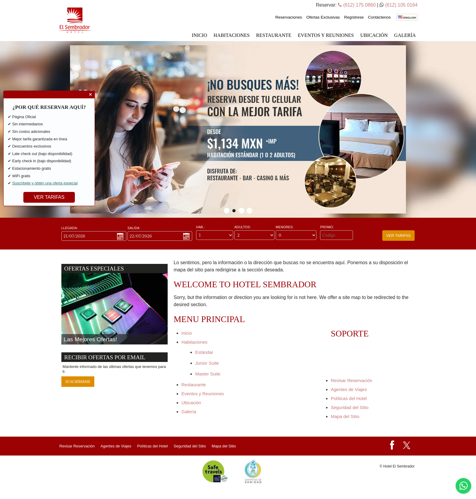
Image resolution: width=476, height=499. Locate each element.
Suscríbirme (77, 381)
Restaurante (273, 35)
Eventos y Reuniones (326, 35)
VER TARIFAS (49, 196)
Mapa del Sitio (345, 416)
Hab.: (200, 227)
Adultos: (242, 227)
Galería (405, 35)
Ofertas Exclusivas (323, 17)
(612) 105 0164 (401, 4)
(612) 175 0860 (357, 4)
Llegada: (69, 228)
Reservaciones (288, 17)
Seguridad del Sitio (350, 407)
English (407, 17)
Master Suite (207, 373)
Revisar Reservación (351, 380)
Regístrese (353, 17)
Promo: (326, 227)
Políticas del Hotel (349, 398)
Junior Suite (207, 363)
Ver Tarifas (398, 235)
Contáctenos (379, 17)
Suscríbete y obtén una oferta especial (45, 183)
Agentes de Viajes (349, 389)
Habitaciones (231, 35)
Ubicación (374, 35)
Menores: (285, 227)
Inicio (199, 35)
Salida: (134, 228)
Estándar (204, 352)
